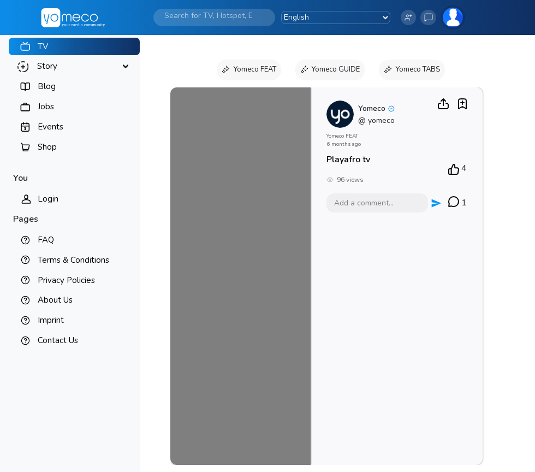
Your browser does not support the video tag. (240, 276)
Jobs (46, 106)
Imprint (51, 320)
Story (47, 66)
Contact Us (58, 340)
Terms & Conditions (73, 260)
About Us (55, 299)
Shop (47, 146)
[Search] (208, 15)
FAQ (46, 239)
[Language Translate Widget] (335, 17)
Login (48, 198)
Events (50, 126)
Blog (47, 86)
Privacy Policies (66, 280)
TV (43, 46)
